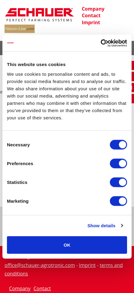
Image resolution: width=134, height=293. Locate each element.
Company (93, 8)
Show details (102, 225)
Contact (91, 15)
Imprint (91, 22)
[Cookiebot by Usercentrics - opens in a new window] (100, 43)
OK (67, 244)
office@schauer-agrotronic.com (40, 265)
